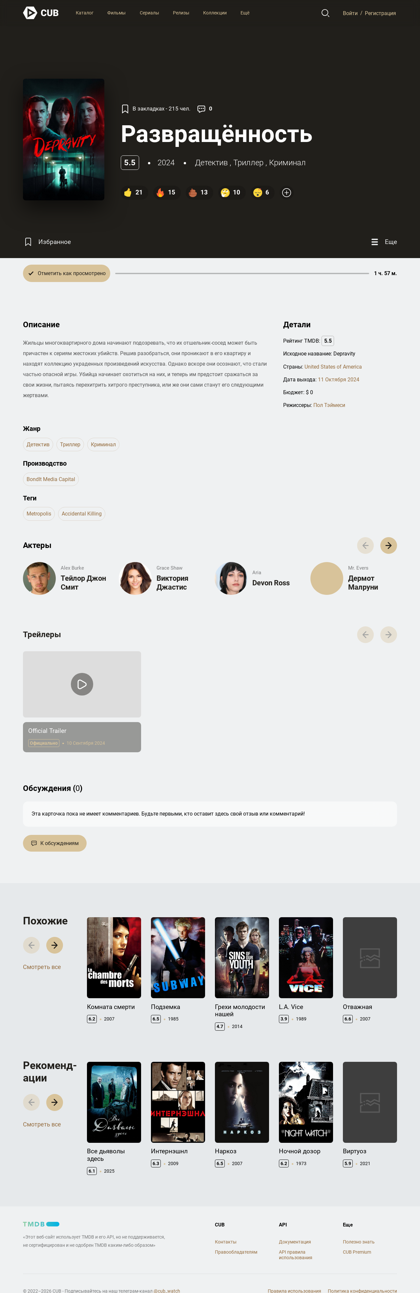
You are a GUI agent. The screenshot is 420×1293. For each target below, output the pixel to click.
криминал (287, 162)
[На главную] (41, 13)
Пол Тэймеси (329, 405)
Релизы (181, 12)
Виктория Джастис (172, 582)
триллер (248, 162)
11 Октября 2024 (338, 379)
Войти (350, 13)
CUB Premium (357, 1252)
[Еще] (383, 242)
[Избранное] (47, 242)
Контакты (226, 1241)
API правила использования (295, 1254)
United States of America (333, 367)
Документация (295, 1241)
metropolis (39, 514)
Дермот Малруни (363, 582)
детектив (211, 162)
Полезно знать (359, 1241)
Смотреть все (42, 966)
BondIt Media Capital (51, 479)
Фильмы (116, 12)
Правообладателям (236, 1252)
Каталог (85, 12)
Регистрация (380, 13)
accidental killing (82, 514)
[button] (388, 545)
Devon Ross (271, 583)
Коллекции (215, 12)
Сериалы (149, 12)
